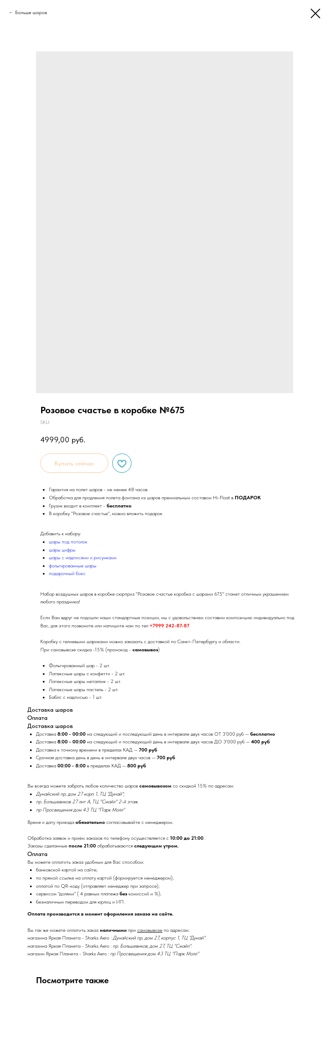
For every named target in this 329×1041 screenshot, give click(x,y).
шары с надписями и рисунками (83, 558)
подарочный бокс (67, 573)
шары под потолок (68, 542)
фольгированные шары (72, 566)
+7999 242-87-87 (169, 626)
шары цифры (62, 550)
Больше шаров (31, 12)
